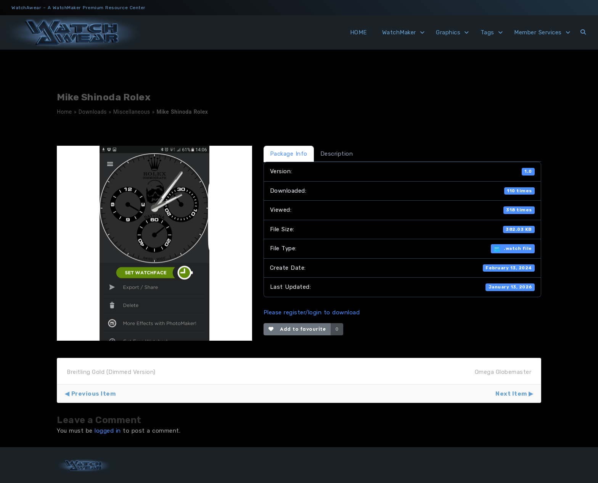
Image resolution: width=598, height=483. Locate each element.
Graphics (448, 32)
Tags (487, 32)
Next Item (511, 393)
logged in (108, 430)
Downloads (93, 112)
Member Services (538, 32)
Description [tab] (336, 153)
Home (64, 112)
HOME (358, 32)
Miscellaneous (131, 112)
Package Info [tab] (288, 153)
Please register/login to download (312, 312)
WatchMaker (399, 32)
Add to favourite (297, 329)
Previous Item (93, 393)
